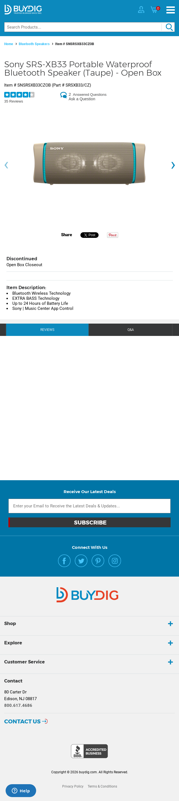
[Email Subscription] (89, 506)
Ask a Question (82, 99)
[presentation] (6, 165)
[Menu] (170, 9)
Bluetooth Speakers (34, 44)
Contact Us (22, 721)
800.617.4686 (18, 705)
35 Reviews (13, 101)
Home (8, 44)
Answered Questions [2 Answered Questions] (89, 94)
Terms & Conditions (102, 786)
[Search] (89, 27)
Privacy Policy (72, 786)
